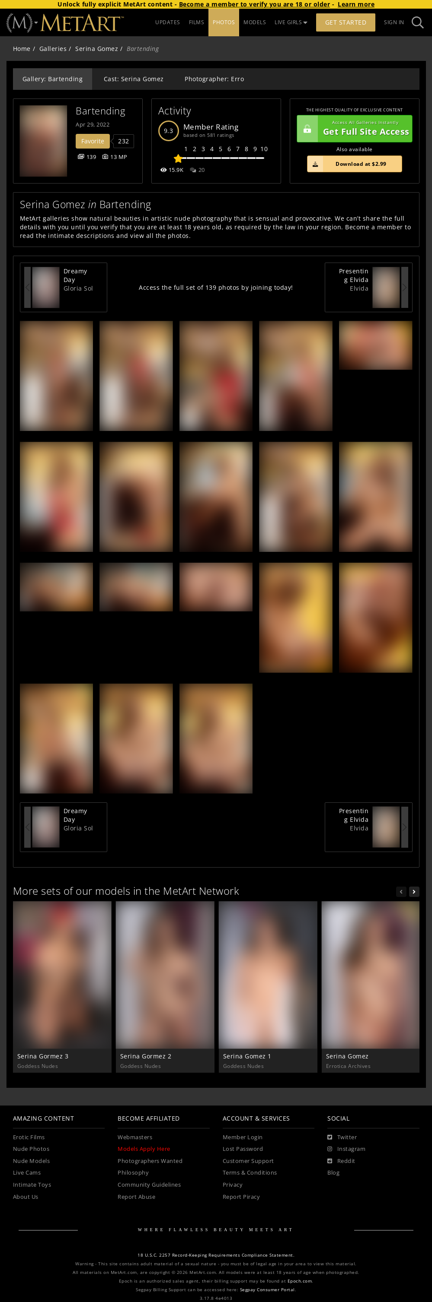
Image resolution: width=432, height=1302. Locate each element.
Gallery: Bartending (52, 79)
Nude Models (31, 1161)
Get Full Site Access (353, 128)
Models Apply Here (144, 1149)
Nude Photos (31, 1149)
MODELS (254, 22)
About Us (25, 1197)
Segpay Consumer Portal (267, 1289)
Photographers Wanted (150, 1161)
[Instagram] (346, 1149)
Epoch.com (300, 1281)
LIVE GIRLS (291, 22)
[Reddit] (341, 1161)
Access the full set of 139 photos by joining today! (216, 287)
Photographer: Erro (214, 79)
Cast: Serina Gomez (134, 79)
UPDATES (167, 22)
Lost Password (243, 1149)
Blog (333, 1172)
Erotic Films (29, 1137)
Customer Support (248, 1161)
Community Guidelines (149, 1184)
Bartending (100, 110)
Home (22, 48)
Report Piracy (241, 1197)
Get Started (346, 22)
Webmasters (135, 1137)
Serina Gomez (96, 48)
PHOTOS (224, 22)
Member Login (243, 1137)
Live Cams (27, 1172)
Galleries (53, 48)
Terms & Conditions (250, 1172)
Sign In (394, 22)
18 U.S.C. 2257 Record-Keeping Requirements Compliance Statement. (216, 1255)
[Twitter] (342, 1137)
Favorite (92, 141)
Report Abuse (136, 1197)
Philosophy (133, 1172)
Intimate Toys (32, 1184)
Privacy (233, 1184)
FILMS (197, 22)
